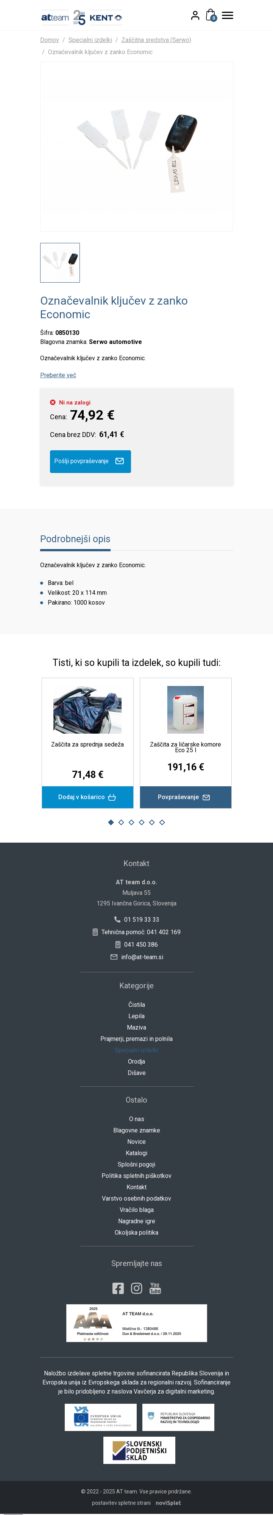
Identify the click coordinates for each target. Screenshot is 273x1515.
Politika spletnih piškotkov (136, 1177)
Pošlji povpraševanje (90, 462)
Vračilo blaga (137, 1211)
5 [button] (152, 823)
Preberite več (58, 376)
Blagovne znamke (136, 1131)
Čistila (136, 1005)
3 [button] (131, 823)
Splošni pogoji (136, 1165)
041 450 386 (136, 945)
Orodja (136, 1062)
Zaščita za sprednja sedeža (87, 745)
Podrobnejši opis (75, 539)
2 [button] (121, 823)
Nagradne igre (136, 1222)
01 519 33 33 (136, 920)
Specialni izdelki (90, 40)
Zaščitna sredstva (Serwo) (156, 40)
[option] (60, 263)
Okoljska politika (136, 1233)
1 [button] (111, 823)
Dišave (137, 1074)
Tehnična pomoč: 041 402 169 (137, 933)
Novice (136, 1142)
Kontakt (136, 1188)
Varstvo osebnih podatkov (136, 1199)
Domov (49, 40)
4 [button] (142, 823)
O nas (136, 1120)
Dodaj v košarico (87, 799)
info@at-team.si (137, 958)
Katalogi (136, 1154)
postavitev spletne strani (121, 1504)
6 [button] (162, 823)
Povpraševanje (186, 798)
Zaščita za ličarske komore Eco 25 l (185, 748)
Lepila (136, 1017)
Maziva (136, 1028)
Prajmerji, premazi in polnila (136, 1040)
